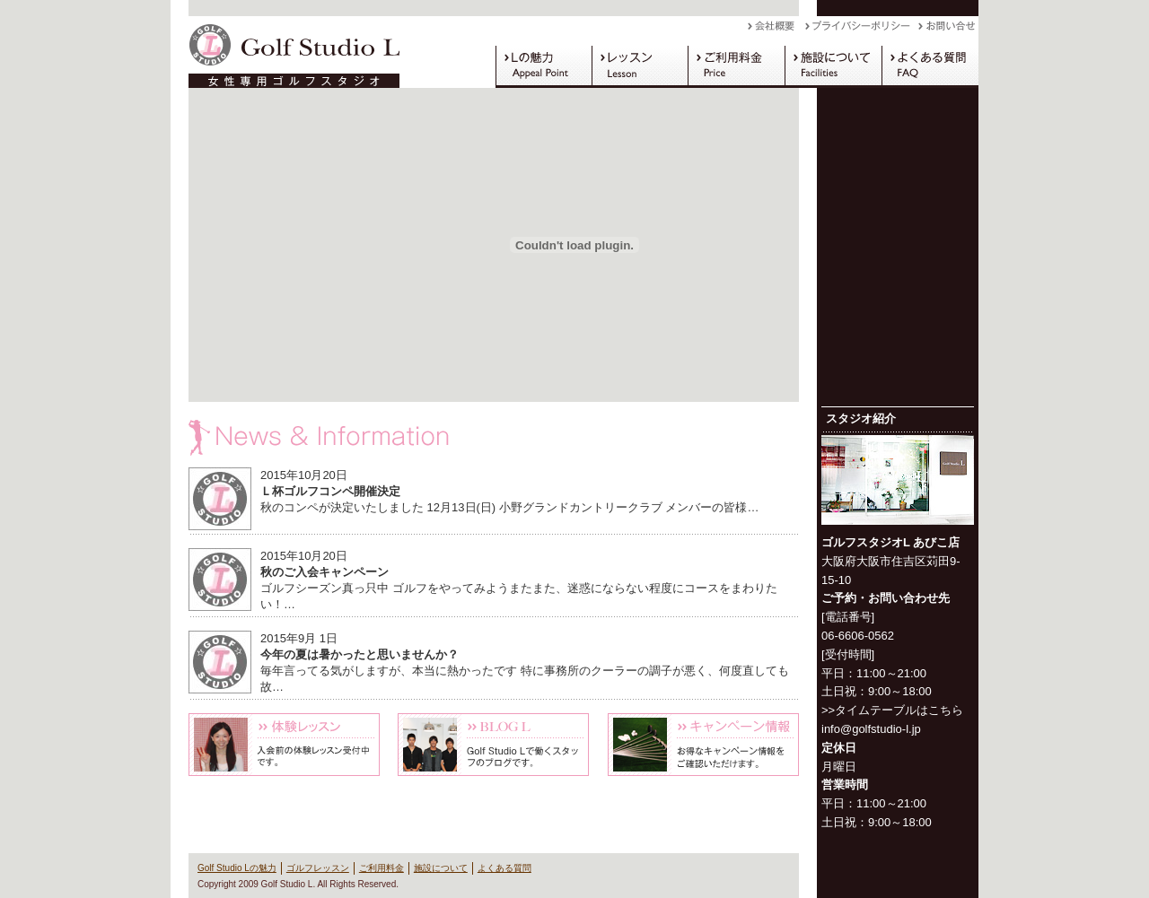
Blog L (493, 744)
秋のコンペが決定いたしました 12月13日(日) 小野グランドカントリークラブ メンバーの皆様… (509, 507)
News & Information (494, 438)
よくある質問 (929, 66)
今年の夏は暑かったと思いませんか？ (359, 654)
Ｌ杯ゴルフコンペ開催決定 (330, 491)
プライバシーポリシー (861, 30)
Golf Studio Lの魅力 (544, 66)
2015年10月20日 (303, 475)
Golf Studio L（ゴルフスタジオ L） (287, 52)
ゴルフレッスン (640, 66)
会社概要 (776, 30)
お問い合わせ (948, 30)
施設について (833, 66)
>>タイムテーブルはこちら (892, 710)
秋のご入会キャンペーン (324, 572)
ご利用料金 (736, 66)
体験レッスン (284, 744)
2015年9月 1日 (299, 638)
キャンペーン (703, 744)
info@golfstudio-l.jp (871, 729)
